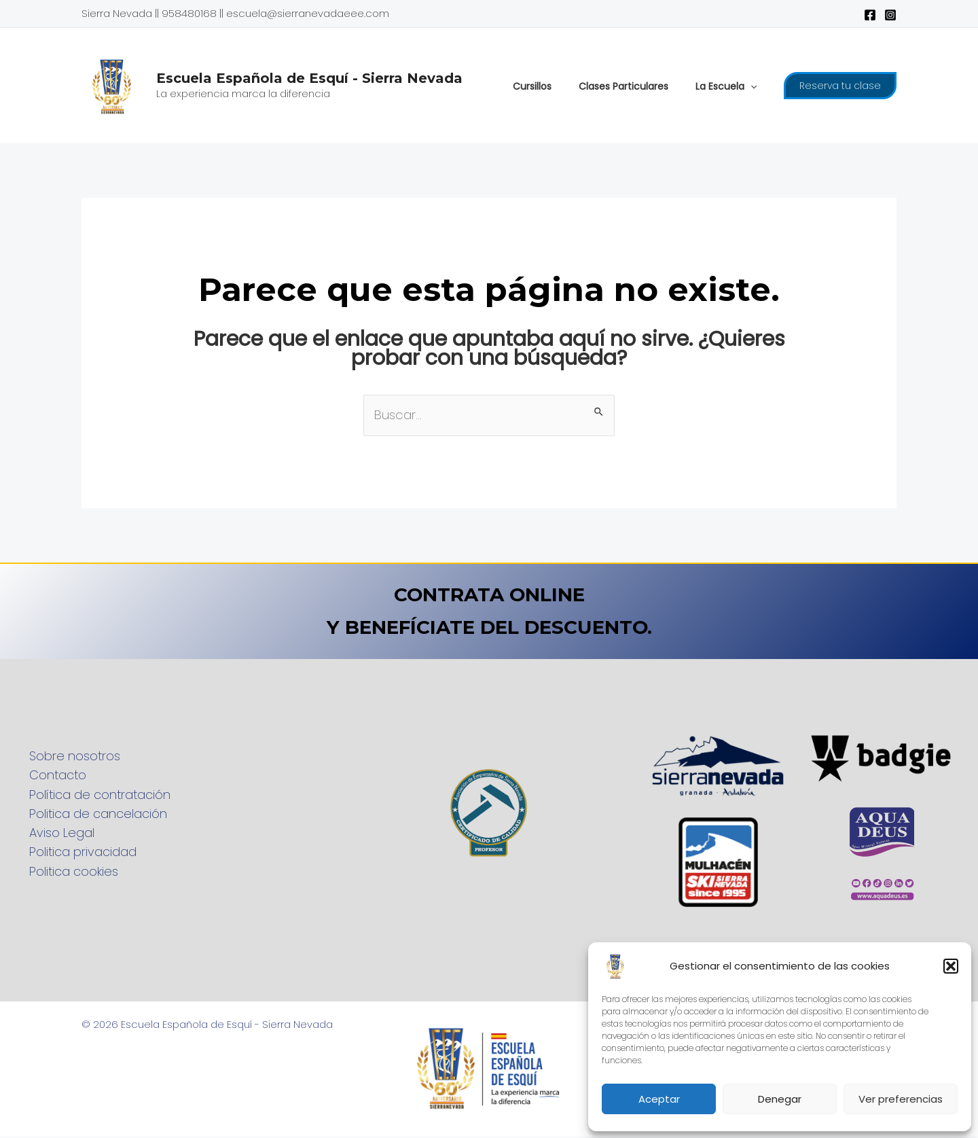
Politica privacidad (77, 853)
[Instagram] (890, 15)
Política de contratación (94, 794)
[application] (754, 86)
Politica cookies (68, 873)
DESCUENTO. (603, 627)
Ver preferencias (900, 1099)
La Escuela (730, 86)
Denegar (779, 1099)
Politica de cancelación (93, 814)
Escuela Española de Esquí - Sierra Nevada (309, 78)
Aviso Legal (56, 833)
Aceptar (659, 1099)
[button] (951, 966)
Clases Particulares (636, 86)
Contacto (52, 774)
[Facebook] (870, 15)
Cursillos (552, 86)
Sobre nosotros (69, 755)
